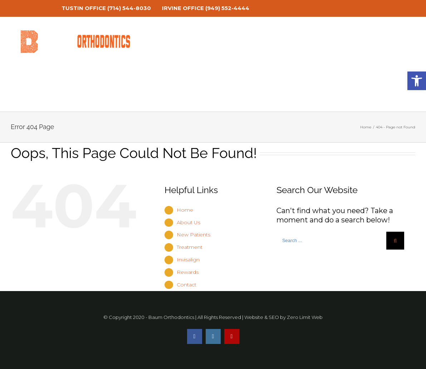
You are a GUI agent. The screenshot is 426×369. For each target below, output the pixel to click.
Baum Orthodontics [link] (171, 317)
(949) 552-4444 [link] (227, 8)
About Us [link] (188, 222)
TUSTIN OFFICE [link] (84, 8)
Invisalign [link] (188, 259)
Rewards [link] (188, 272)
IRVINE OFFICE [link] (183, 8)
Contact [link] (186, 284)
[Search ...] (331, 241)
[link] (15, 8)
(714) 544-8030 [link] (129, 8)
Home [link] (185, 210)
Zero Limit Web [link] (305, 317)
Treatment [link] (189, 247)
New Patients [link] (193, 234)
